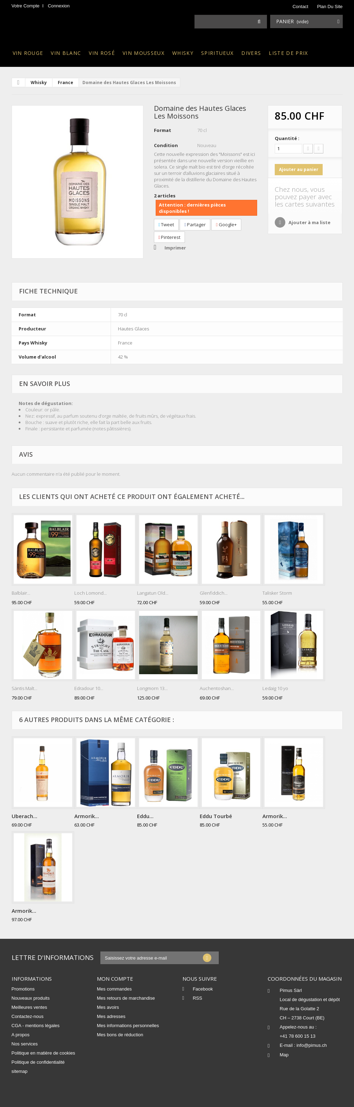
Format (162, 130)
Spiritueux (217, 53)
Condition (166, 145)
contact (300, 6)
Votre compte (26, 5)
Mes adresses (111, 1016)
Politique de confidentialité (38, 1062)
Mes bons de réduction (120, 1034)
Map (284, 1054)
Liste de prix (288, 53)
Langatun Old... (152, 593)
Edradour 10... (88, 688)
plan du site (329, 6)
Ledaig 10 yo (275, 688)
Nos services (25, 1043)
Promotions (23, 989)
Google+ (226, 224)
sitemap (20, 1071)
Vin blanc (66, 53)
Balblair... (21, 593)
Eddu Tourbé (216, 816)
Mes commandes (114, 989)
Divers (251, 53)
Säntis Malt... (24, 688)
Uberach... (24, 816)
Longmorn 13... (152, 688)
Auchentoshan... (217, 688)
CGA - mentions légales (36, 1025)
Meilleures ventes (29, 1007)
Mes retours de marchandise (126, 998)
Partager (195, 224)
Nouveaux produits (31, 998)
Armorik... (86, 816)
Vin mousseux (143, 53)
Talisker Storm (277, 593)
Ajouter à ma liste (308, 222)
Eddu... (145, 816)
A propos (21, 1034)
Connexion (59, 5)
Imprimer (175, 248)
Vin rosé (102, 53)
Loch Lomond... (90, 593)
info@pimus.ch (312, 1045)
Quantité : (287, 138)
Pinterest (170, 237)
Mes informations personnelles (128, 1025)
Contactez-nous (28, 1016)
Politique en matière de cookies (43, 1053)
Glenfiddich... (214, 593)
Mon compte (115, 978)
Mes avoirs (108, 1007)
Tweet (166, 224)
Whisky (182, 53)
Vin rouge (28, 53)
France (65, 83)
